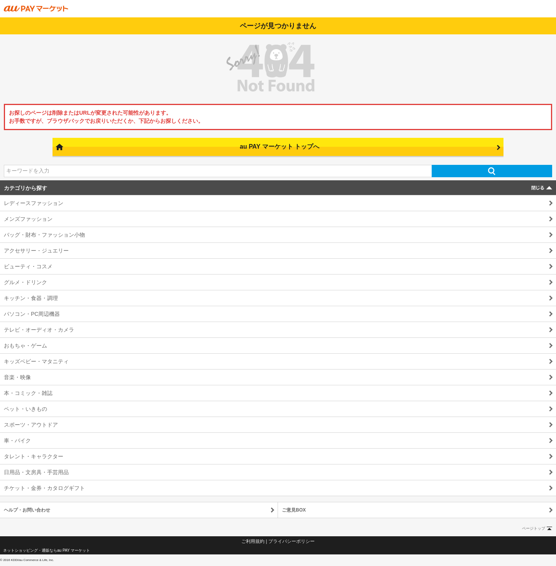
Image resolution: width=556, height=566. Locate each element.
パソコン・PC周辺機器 (32, 314)
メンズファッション (28, 219)
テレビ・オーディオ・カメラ (39, 330)
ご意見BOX (294, 510)
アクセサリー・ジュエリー (36, 250)
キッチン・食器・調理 (31, 298)
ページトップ (533, 528)
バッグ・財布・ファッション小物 (44, 235)
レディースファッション (33, 203)
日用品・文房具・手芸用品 (36, 472)
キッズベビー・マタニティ (36, 361)
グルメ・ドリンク (25, 282)
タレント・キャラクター (33, 456)
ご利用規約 (252, 541)
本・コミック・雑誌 (28, 393)
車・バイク (17, 440)
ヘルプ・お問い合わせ (27, 510)
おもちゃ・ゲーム (25, 345)
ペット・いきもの (25, 409)
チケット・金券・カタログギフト (44, 488)
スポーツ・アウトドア (31, 425)
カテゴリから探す (25, 188)
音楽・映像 (17, 377)
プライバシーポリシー (291, 541)
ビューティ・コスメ (28, 266)
